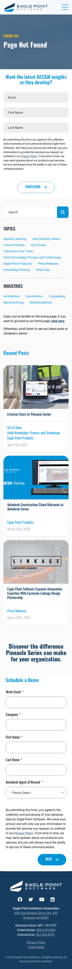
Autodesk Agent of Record (24, 782)
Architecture (11, 296)
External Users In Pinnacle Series (29, 415)
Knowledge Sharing (16, 270)
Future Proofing (14, 245)
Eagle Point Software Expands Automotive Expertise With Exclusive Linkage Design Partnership (34, 594)
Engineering (57, 296)
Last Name (14, 760)
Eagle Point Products (17, 263)
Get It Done (38, 245)
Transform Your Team (18, 251)
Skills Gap (43, 270)
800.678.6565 (45, 930)
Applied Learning (14, 239)
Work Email (14, 692)
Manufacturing (13, 302)
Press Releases (48, 263)
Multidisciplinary (41, 302)
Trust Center (36, 947)
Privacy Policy (29, 156)
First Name (14, 737)
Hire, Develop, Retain (46, 239)
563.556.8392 (45, 934)
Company (13, 715)
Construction (34, 296)
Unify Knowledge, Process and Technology (32, 257)
